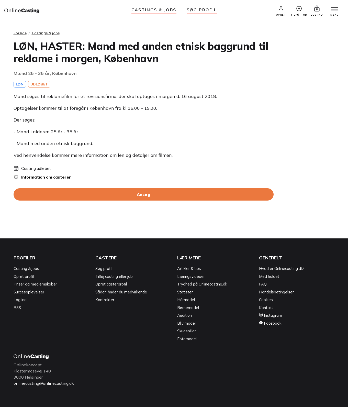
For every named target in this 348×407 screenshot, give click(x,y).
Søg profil (103, 268)
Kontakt (266, 307)
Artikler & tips (189, 268)
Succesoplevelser (29, 292)
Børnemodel (188, 307)
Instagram (270, 315)
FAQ (263, 284)
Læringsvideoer (191, 276)
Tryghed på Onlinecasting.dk (202, 284)
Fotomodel (187, 338)
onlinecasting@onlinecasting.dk (44, 383)
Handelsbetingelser (276, 292)
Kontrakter (104, 299)
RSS (17, 307)
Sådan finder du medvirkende (121, 292)
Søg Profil (202, 9)
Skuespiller (186, 330)
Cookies (266, 299)
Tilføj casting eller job (114, 276)
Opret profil (24, 276)
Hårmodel (186, 299)
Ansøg (143, 194)
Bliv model (186, 323)
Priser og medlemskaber (35, 284)
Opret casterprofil (111, 284)
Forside (20, 33)
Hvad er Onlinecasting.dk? (282, 268)
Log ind (20, 299)
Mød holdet (269, 276)
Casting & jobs (26, 268)
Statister (185, 292)
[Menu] (335, 9)
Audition (184, 315)
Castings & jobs (153, 9)
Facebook (270, 323)
